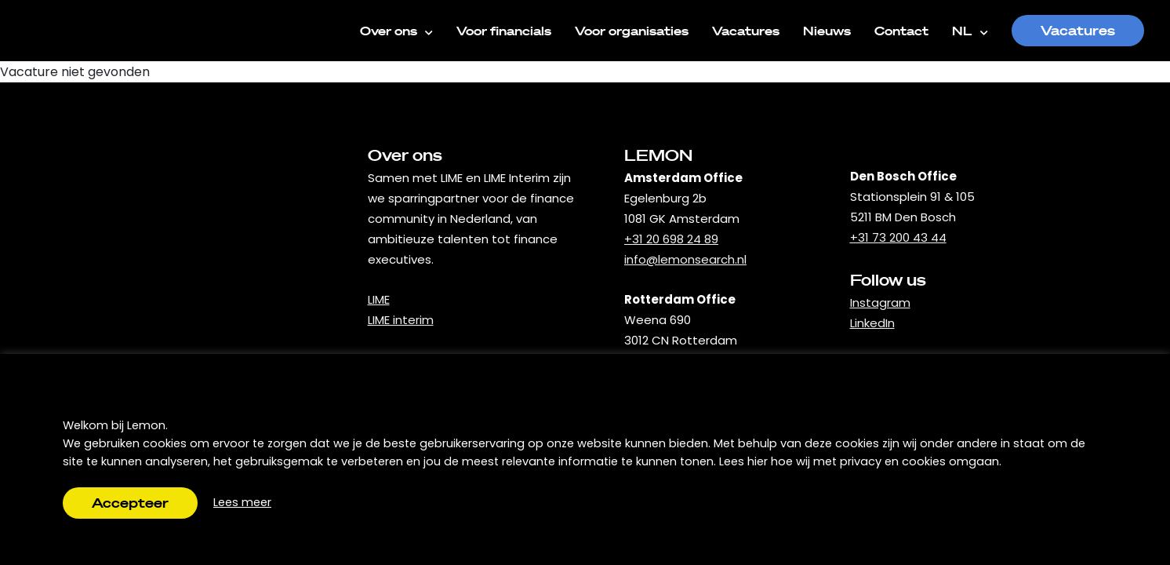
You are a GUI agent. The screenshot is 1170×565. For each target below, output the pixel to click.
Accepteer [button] (130, 502)
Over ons (396, 30)
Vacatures (745, 30)
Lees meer (242, 502)
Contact (901, 30)
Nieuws (827, 30)
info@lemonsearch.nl (685, 259)
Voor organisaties (632, 30)
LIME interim (401, 320)
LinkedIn (872, 323)
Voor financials (503, 30)
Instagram (880, 302)
